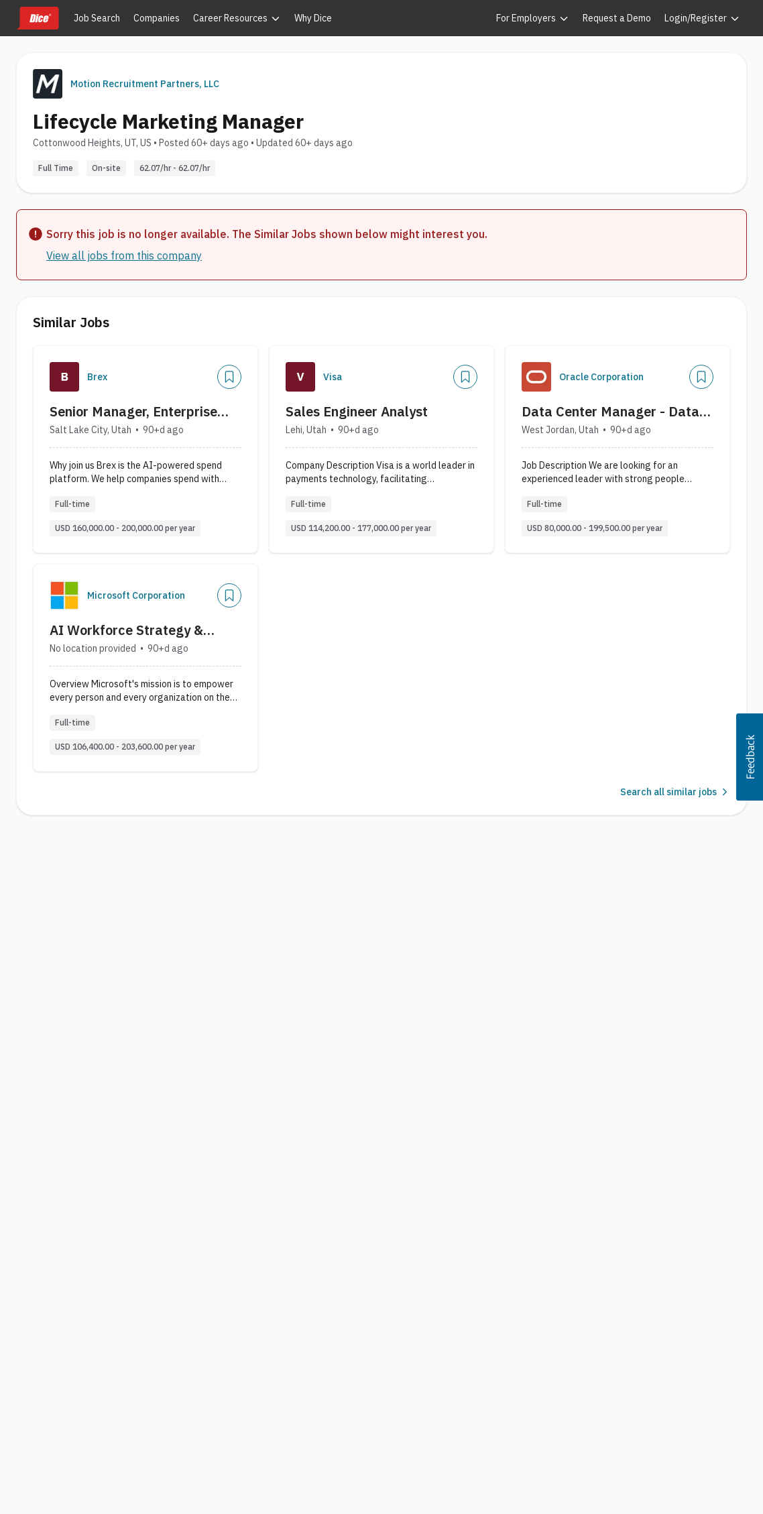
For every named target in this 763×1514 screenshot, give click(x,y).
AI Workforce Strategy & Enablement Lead (126, 630)
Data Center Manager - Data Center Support (610, 411)
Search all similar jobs (675, 792)
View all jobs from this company (124, 255)
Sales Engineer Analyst (357, 411)
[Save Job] (229, 377)
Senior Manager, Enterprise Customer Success (133, 411)
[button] (749, 757)
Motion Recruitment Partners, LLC (144, 84)
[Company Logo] (64, 377)
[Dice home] (37, 18)
